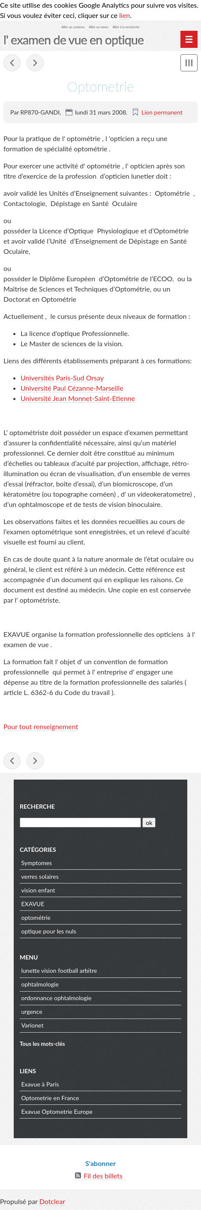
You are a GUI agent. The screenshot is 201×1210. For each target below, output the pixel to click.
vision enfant (38, 890)
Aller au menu (98, 27)
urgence (31, 1011)
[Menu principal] (189, 39)
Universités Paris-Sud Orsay (62, 378)
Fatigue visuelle (12, 62)
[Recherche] (80, 822)
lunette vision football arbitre (59, 970)
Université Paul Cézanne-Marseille (72, 388)
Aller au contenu (73, 27)
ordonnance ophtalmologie (56, 997)
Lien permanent (162, 112)
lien (124, 15)
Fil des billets (103, 1176)
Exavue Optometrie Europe (57, 1111)
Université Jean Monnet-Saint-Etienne (78, 398)
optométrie (36, 917)
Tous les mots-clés (42, 1043)
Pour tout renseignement (40, 726)
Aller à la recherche (126, 27)
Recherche (37, 806)
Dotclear (52, 1201)
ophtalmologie (40, 984)
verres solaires (40, 876)
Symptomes (36, 862)
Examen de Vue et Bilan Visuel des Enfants (35, 62)
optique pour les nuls (48, 931)
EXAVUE (33, 903)
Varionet (32, 1025)
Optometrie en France (50, 1097)
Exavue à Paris (40, 1084)
